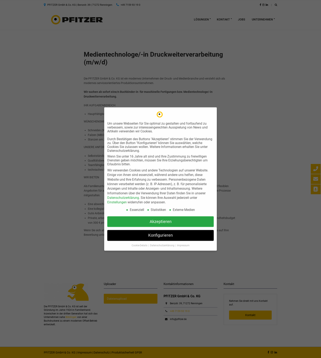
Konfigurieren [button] (160, 231)
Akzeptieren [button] (161, 218)
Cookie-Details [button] (140, 242)
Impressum (183, 242)
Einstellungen (117, 199)
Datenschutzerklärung (123, 194)
